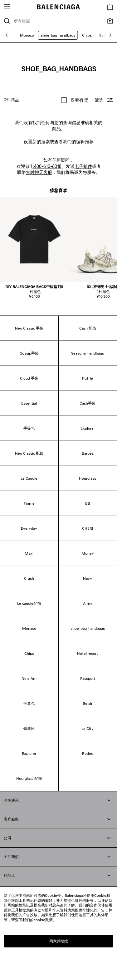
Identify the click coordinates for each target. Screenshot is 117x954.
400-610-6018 (47, 166)
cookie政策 (43, 919)
